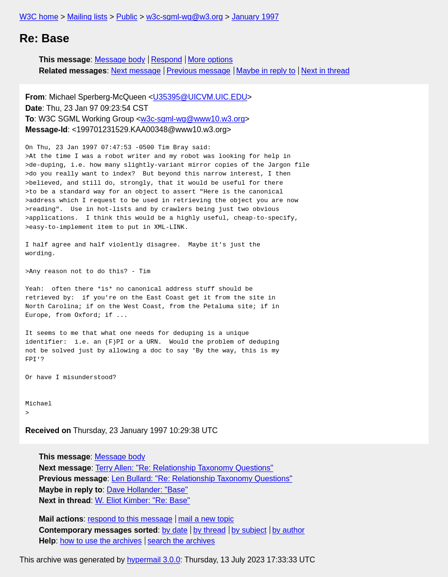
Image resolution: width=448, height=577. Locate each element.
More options (210, 59)
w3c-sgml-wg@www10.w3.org (193, 119)
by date (174, 530)
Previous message (199, 71)
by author (288, 530)
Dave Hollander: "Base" (147, 490)
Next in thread (325, 71)
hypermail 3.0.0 (153, 560)
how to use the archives (101, 541)
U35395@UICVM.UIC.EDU (200, 97)
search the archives (181, 541)
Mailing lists (87, 17)
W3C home (38, 17)
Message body (120, 59)
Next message (136, 71)
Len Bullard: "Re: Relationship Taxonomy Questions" (201, 478)
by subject (248, 530)
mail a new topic (206, 519)
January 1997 (255, 17)
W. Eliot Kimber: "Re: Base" (142, 500)
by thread (209, 530)
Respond (166, 59)
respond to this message (129, 519)
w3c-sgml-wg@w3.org (184, 17)
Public (127, 17)
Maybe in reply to (265, 71)
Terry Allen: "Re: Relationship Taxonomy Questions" (184, 468)
